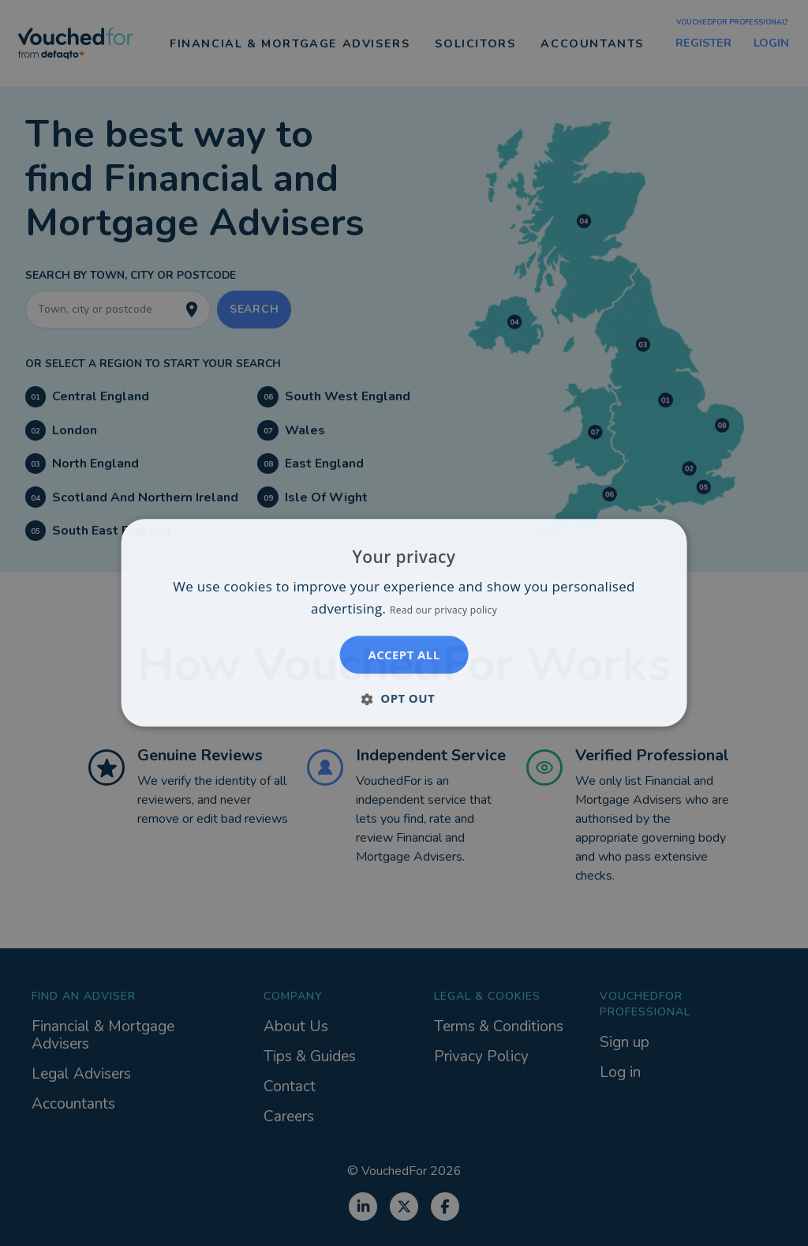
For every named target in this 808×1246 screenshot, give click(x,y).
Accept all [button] (404, 655)
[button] (404, 698)
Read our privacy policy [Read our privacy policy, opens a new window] (443, 610)
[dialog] (404, 622)
